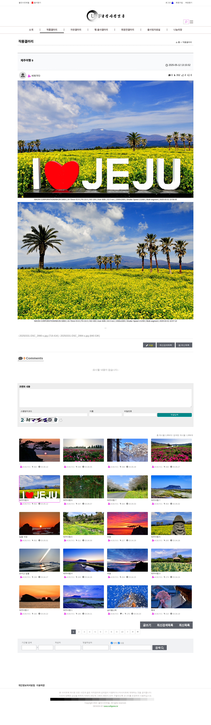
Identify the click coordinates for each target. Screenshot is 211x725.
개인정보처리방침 (26, 688)
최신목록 (185, 345)
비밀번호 (128, 414)
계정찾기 (188, 3)
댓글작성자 (87, 646)
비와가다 (36, 76)
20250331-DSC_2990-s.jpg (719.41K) (39, 336)
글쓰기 (147, 628)
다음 (127, 634)
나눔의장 (177, 30)
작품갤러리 (51, 30)
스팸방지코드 (26, 414)
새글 (151, 345)
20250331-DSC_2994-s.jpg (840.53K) (80, 336)
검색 (186, 22)
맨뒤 (137, 634)
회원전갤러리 (127, 30)
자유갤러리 (75, 30)
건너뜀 (132, 634)
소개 (31, 30)
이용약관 (40, 688)
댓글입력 (174, 418)
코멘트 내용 (24, 386)
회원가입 (179, 3)
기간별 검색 (27, 646)
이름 (91, 414)
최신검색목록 (166, 345)
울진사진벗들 (24, 3)
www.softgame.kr (111, 709)
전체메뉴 (191, 22)
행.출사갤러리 (101, 30)
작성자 (58, 646)
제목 (114, 646)
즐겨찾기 (37, 3)
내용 (121, 646)
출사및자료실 (153, 30)
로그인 (168, 3)
